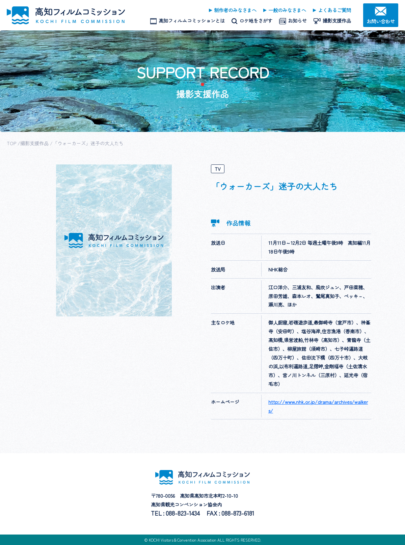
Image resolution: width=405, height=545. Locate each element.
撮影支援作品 (34, 143)
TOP (11, 143)
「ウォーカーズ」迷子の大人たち (88, 143)
